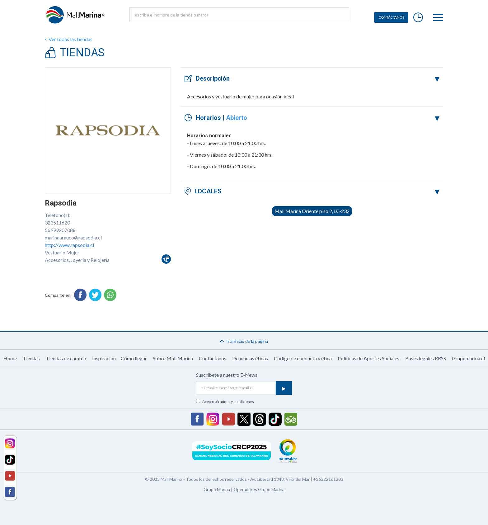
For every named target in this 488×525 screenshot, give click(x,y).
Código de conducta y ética (303, 358)
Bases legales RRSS (425, 358)
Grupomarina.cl (468, 358)
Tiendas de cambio (66, 358)
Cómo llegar (134, 358)
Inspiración (104, 358)
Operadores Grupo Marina (258, 489)
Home (10, 358)
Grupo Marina (217, 489)
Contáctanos (212, 358)
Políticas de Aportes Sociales (368, 358)
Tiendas (31, 358)
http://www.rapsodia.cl (69, 245)
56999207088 (60, 230)
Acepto (228, 401)
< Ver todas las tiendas (68, 39)
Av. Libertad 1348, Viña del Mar (280, 479)
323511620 (57, 222)
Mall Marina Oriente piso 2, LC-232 (312, 211)
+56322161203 (328, 479)
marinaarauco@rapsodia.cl (73, 237)
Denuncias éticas (250, 358)
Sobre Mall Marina (173, 358)
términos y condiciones (234, 401)
